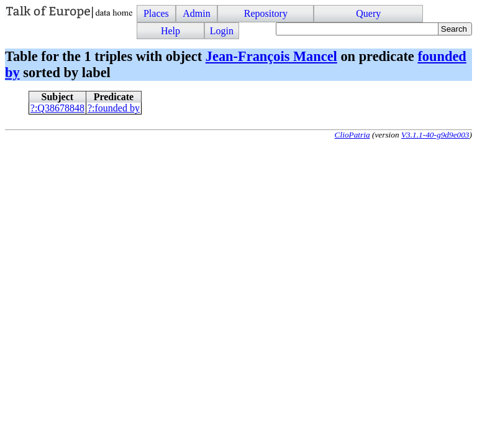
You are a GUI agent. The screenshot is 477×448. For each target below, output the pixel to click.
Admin (196, 13)
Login (222, 31)
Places (156, 13)
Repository (266, 13)
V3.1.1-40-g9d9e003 (435, 134)
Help (170, 31)
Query (368, 13)
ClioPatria (352, 134)
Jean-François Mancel (271, 56)
